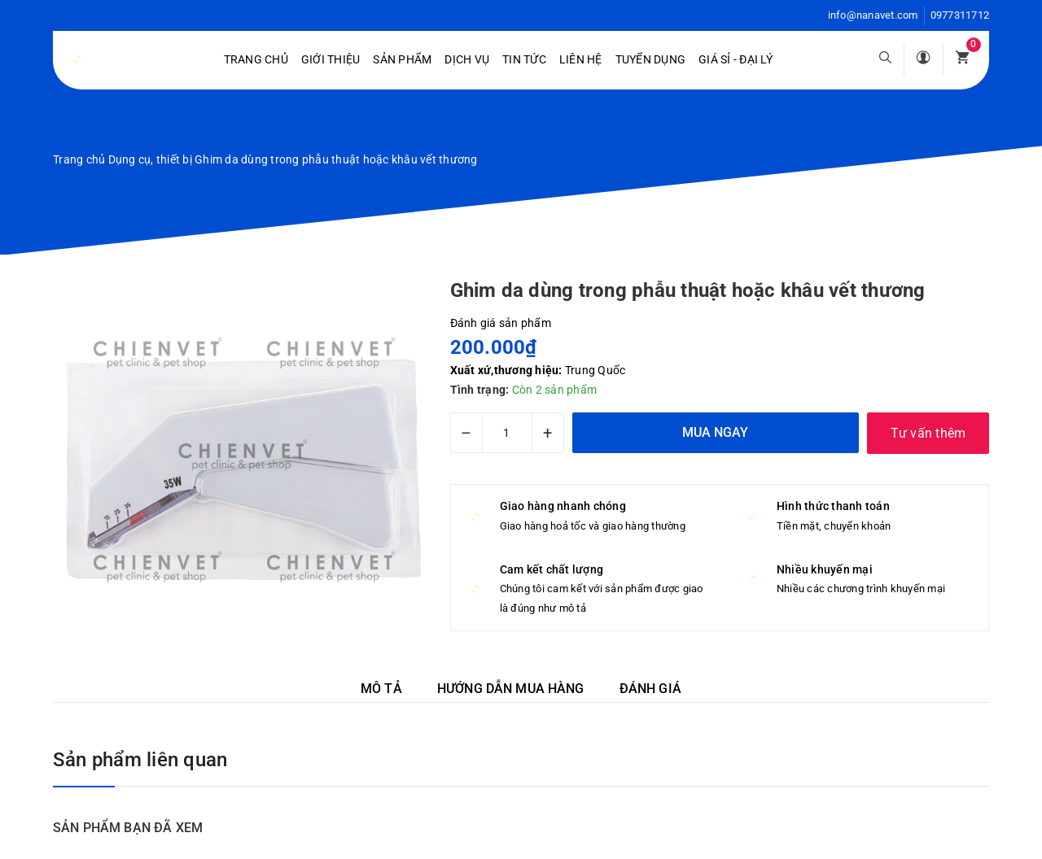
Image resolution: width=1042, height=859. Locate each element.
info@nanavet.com (873, 15)
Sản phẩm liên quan (140, 759)
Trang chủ (256, 59)
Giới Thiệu (331, 59)
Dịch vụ (466, 59)
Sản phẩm (402, 59)
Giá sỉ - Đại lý (735, 59)
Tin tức (524, 59)
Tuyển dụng (650, 59)
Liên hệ (580, 59)
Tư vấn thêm (928, 433)
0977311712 (960, 15)
